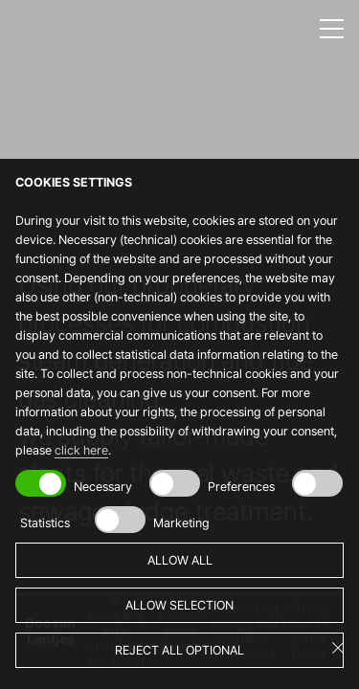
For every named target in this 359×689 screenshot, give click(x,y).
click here (81, 450)
